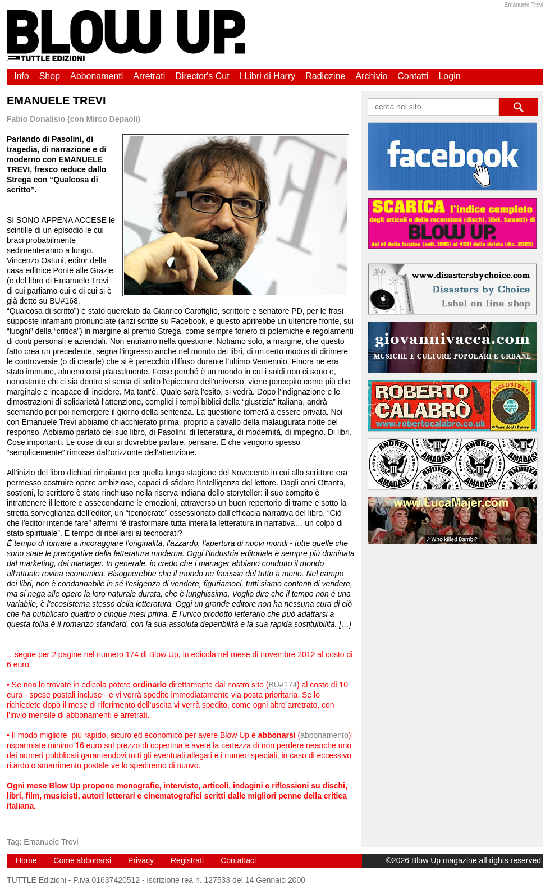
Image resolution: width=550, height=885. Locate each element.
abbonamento (324, 735)
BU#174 (282, 684)
